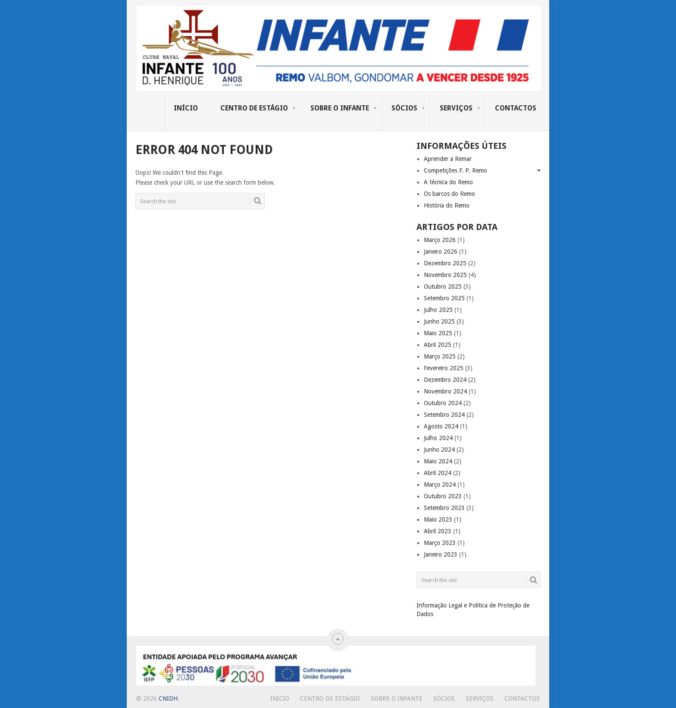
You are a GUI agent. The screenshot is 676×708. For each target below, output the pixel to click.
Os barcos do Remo (449, 193)
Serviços (456, 108)
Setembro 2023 (444, 507)
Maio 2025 (438, 333)
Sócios (404, 108)
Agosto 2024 (441, 426)
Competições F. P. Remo (455, 170)
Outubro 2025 (443, 286)
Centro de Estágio (254, 108)
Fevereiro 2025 (443, 368)
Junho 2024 (439, 449)
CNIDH (168, 698)
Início (186, 108)
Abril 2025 (437, 344)
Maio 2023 (438, 519)
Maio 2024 (438, 461)
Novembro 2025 (445, 274)
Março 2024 (440, 484)
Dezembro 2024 (445, 379)
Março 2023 (440, 542)
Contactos (515, 108)
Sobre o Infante (339, 108)
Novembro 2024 (445, 391)
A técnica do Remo (448, 182)
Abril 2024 (437, 472)
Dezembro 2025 (445, 263)
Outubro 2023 (443, 496)
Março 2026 (440, 239)
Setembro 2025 (444, 298)
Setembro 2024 (444, 414)
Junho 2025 (439, 321)
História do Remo (446, 205)
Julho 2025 (438, 309)
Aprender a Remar (448, 158)
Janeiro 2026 (440, 251)
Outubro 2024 (443, 403)
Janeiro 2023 (440, 554)
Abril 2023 (437, 531)
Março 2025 (440, 356)
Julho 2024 (438, 437)
